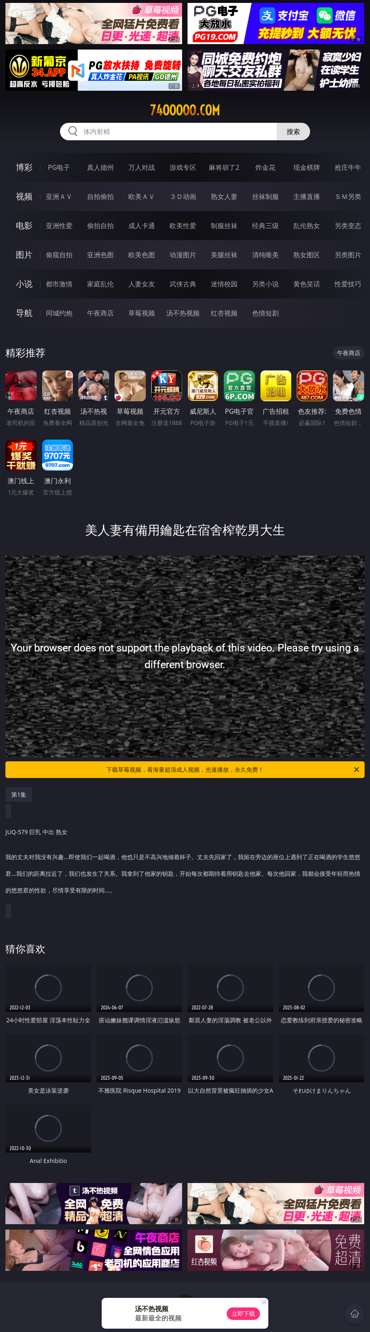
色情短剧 (265, 313)
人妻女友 (141, 283)
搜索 (293, 131)
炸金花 (265, 167)
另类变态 (348, 225)
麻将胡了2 (224, 167)
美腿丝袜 (224, 254)
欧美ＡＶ (141, 196)
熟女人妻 (224, 196)
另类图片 (348, 254)
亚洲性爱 (59, 225)
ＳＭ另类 (348, 196)
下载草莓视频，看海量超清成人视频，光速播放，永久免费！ (233, 770)
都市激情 (59, 283)
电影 (24, 225)
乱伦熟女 (306, 225)
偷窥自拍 (59, 254)
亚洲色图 (100, 254)
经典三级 (265, 225)
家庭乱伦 (100, 283)
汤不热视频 (183, 313)
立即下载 (243, 1313)
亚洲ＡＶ (59, 196)
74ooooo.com (185, 110)
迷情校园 (224, 283)
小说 (24, 283)
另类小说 (265, 283)
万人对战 (141, 167)
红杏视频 (224, 313)
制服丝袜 (224, 225)
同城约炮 (59, 313)
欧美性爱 (183, 225)
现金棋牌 (306, 167)
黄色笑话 (306, 283)
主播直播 (306, 196)
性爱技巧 (348, 283)
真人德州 (100, 167)
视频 (24, 196)
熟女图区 (306, 254)
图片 (24, 254)
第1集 (18, 794)
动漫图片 (183, 254)
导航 (24, 312)
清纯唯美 (265, 254)
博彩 (24, 167)
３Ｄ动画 (183, 196)
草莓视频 (141, 313)
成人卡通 (141, 225)
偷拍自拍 (100, 225)
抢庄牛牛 (348, 167)
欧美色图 (141, 254)
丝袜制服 (265, 196)
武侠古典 (183, 283)
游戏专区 (183, 167)
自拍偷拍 (100, 196)
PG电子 (59, 167)
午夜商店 (100, 313)
